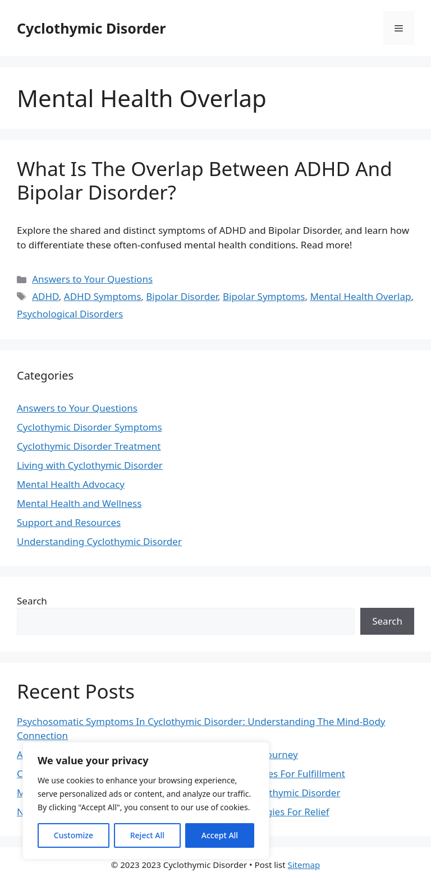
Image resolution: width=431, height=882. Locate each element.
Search (32, 600)
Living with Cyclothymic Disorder (90, 465)
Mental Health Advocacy (71, 484)
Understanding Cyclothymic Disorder (99, 541)
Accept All (219, 835)
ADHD (45, 296)
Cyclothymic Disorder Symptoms (89, 427)
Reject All (147, 835)
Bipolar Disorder (182, 296)
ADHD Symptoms (102, 296)
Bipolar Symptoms (264, 296)
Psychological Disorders (70, 313)
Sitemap (303, 864)
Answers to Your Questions (92, 279)
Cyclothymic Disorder (91, 28)
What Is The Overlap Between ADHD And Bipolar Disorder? (204, 180)
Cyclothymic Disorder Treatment (89, 446)
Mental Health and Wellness (79, 503)
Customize (73, 835)
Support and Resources (69, 522)
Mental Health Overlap (360, 296)
